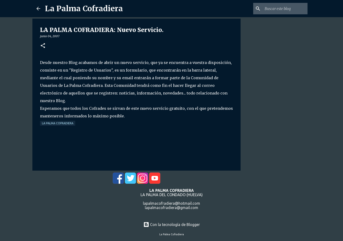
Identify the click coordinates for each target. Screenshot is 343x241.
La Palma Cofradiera (84, 8)
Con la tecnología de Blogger (171, 224)
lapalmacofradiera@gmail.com (171, 207)
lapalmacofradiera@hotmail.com (171, 203)
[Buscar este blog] (282, 8)
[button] (43, 46)
